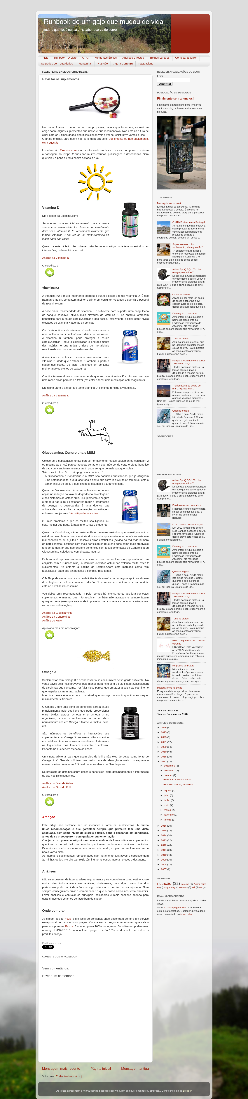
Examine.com (68, 150)
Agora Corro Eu (123, 63)
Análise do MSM (52, 620)
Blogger (187, 1090)
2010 (164, 855)
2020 (164, 747)
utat (200, 887)
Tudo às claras (180, 338)
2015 (164, 830)
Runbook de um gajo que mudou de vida (103, 21)
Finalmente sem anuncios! (175, 98)
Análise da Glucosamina (57, 612)
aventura (183, 887)
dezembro (170, 765)
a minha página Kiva (175, 907)
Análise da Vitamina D (56, 257)
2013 (164, 840)
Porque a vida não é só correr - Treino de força (188, 362)
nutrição (164, 883)
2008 (164, 864)
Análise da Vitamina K (55, 395)
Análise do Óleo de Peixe (57, 783)
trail (193, 887)
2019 (164, 751)
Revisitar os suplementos (177, 779)
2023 (164, 737)
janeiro (168, 819)
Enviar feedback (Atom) (69, 1076)
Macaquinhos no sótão (169, 203)
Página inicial (100, 1068)
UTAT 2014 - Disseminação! (187, 524)
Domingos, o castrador (184, 313)
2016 (164, 825)
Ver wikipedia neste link (84, 513)
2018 (164, 756)
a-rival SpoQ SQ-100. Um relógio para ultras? (186, 271)
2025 (164, 732)
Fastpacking (145, 63)
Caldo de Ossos (181, 294)
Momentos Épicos (106, 57)
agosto (168, 790)
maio (167, 805)
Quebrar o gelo (180, 410)
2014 (164, 835)
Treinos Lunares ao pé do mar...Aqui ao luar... (186, 387)
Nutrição (102, 63)
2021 (164, 742)
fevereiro (169, 814)
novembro (170, 770)
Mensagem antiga (135, 1068)
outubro (168, 775)
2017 (164, 761)
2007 (164, 869)
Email (160, 76)
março (168, 810)
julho (167, 795)
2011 (164, 850)
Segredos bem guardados (57, 63)
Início (45, 57)
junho (167, 800)
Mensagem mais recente (61, 1068)
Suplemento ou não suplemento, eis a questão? (187, 246)
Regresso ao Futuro (183, 665)
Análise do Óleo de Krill (56, 787)
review (185, 884)
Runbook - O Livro (65, 57)
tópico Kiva (186, 914)
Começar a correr (186, 57)
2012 (164, 845)
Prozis (67, 918)
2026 (164, 727)
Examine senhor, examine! (178, 784)
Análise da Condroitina (56, 616)
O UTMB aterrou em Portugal (188, 222)
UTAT (85, 57)
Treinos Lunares (160, 57)
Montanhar (85, 63)
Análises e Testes (133, 57)
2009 (164, 859)
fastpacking (169, 887)
